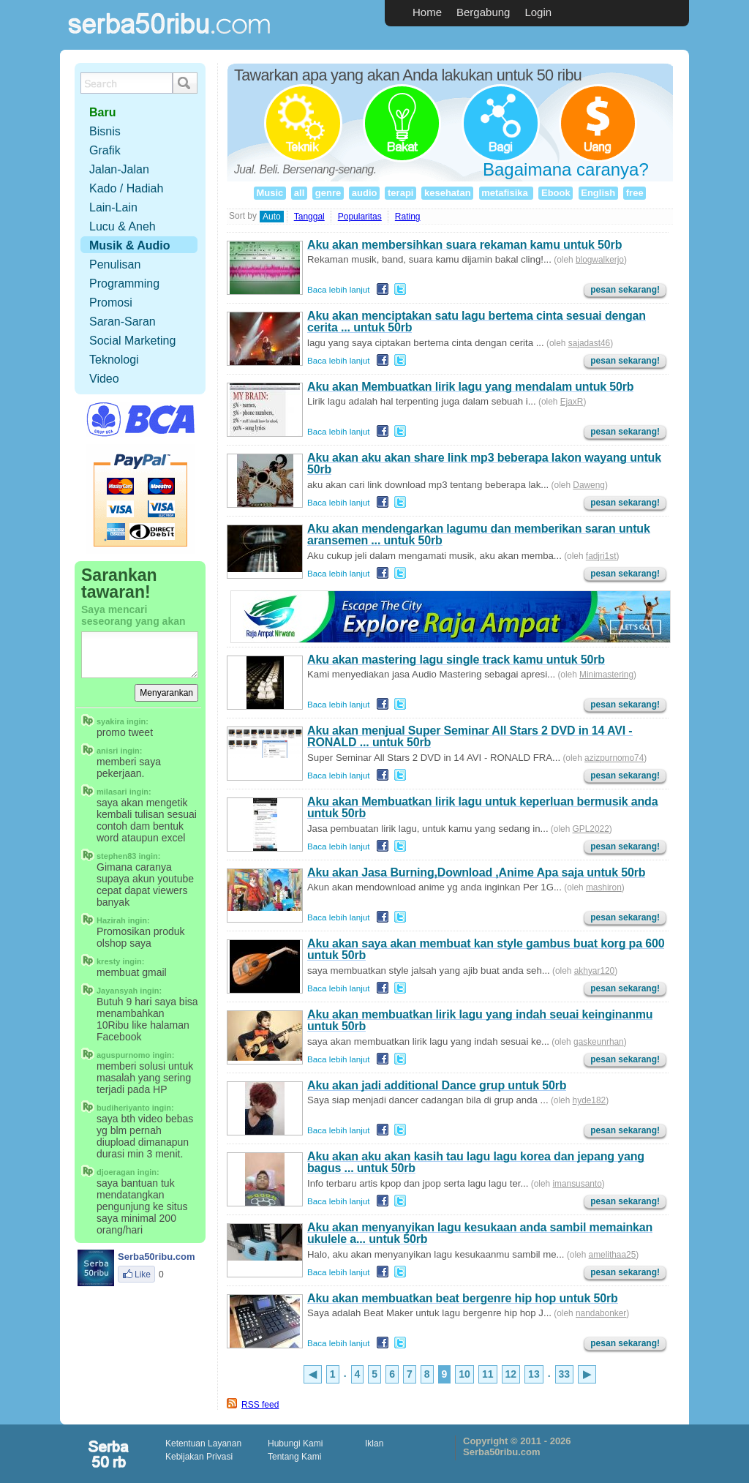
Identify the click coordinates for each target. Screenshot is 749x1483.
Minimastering (606, 674)
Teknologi (114, 359)
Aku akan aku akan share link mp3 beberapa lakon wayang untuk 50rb (484, 463)
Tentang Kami (294, 1457)
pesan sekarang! (625, 290)
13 (534, 1374)
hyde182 (589, 1100)
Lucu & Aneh (122, 226)
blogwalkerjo (600, 260)
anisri (107, 750)
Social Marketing (132, 340)
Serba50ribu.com (169, 41)
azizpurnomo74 (614, 758)
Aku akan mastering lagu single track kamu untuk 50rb (456, 659)
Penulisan (114, 264)
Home (427, 12)
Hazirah (111, 920)
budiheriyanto (123, 1107)
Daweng (589, 485)
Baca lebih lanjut (338, 289)
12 (511, 1374)
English (598, 192)
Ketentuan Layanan (203, 1443)
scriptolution (110, 1453)
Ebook (555, 192)
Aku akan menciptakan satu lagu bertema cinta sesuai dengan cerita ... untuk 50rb (476, 321)
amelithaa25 (612, 1255)
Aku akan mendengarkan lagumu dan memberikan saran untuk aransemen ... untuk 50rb (478, 534)
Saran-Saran (122, 321)
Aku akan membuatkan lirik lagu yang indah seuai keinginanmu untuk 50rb (479, 1020)
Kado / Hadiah (126, 188)
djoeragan (116, 1172)
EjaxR (572, 402)
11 (488, 1374)
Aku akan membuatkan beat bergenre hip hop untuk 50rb (462, 1298)
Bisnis (105, 131)
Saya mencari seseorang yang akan (133, 615)
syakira (110, 721)
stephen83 (116, 856)
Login (538, 12)
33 (565, 1374)
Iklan (374, 1443)
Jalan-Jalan (119, 169)
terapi (400, 192)
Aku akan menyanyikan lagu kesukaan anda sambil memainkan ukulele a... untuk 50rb (479, 1233)
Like (136, 1274)
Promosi (110, 302)
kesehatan (447, 192)
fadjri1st (601, 556)
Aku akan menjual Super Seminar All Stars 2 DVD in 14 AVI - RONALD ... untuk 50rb (470, 736)
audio (364, 192)
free (634, 192)
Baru (102, 112)
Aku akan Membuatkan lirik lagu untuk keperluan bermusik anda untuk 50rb (482, 807)
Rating (408, 216)
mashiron (604, 887)
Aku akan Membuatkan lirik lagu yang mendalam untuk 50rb (470, 386)
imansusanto (576, 1184)
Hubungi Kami (295, 1443)
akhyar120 (594, 971)
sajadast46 (589, 343)
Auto (272, 216)
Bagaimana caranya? (566, 169)
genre (328, 192)
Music (270, 192)
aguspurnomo (123, 1055)
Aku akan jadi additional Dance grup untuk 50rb (436, 1085)
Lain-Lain (113, 207)
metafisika (506, 192)
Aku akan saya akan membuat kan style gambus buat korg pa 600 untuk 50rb (485, 949)
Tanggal (309, 216)
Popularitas (360, 216)
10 (464, 1374)
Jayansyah (117, 990)
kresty (108, 961)
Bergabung (483, 12)
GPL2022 (591, 829)
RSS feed (260, 1405)
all (299, 192)
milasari (112, 791)
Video (104, 378)
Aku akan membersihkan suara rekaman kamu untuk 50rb (464, 245)
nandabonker (601, 1313)
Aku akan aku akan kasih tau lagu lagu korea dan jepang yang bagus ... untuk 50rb (475, 1162)
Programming (124, 283)
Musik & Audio (129, 245)
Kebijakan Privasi (199, 1457)
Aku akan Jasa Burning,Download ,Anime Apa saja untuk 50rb (476, 872)
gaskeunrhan (598, 1042)
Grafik (105, 150)
